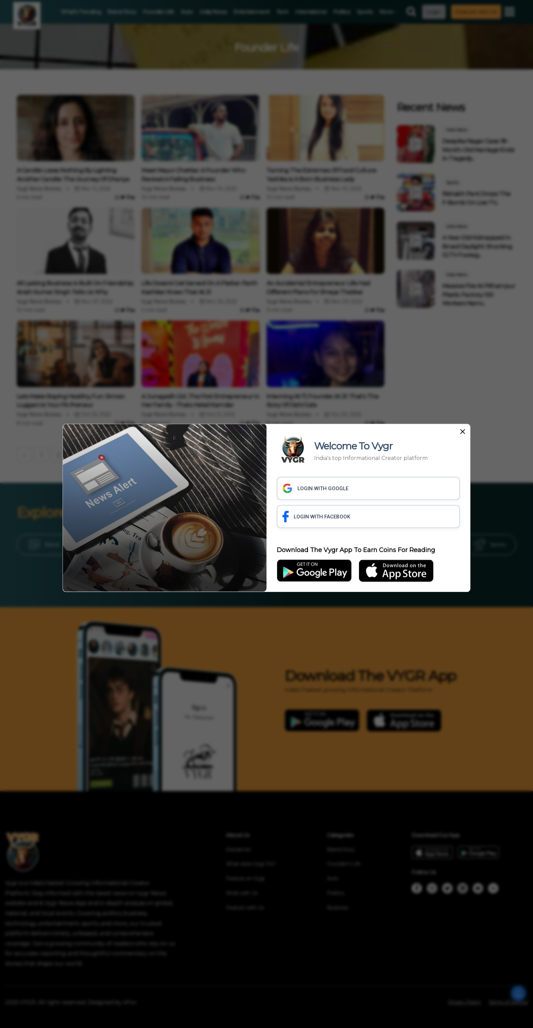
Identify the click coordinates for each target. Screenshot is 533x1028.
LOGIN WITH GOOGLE (315, 488)
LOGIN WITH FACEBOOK (316, 516)
